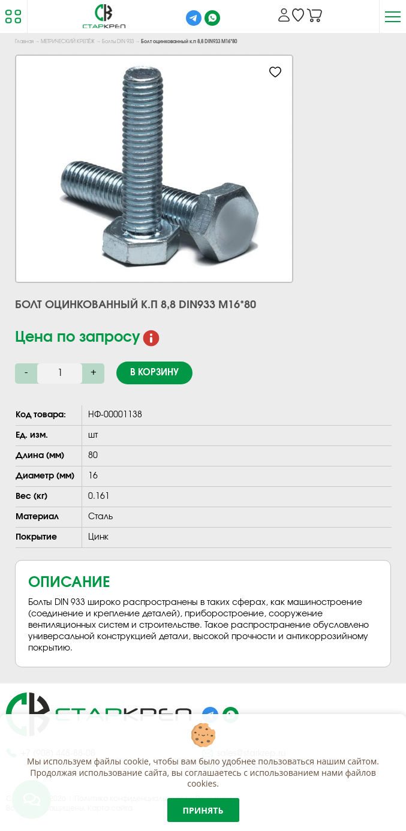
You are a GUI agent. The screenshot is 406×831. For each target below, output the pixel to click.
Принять (203, 810)
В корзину (154, 372)
